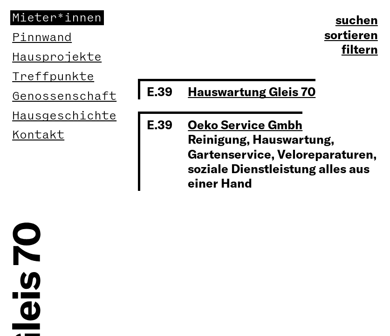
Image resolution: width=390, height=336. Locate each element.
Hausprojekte (57, 56)
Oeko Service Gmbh (245, 124)
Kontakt (38, 134)
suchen (356, 20)
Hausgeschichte (64, 115)
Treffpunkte (53, 76)
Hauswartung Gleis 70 (251, 91)
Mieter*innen (57, 17)
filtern (360, 49)
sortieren (351, 35)
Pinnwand (42, 37)
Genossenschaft (64, 96)
